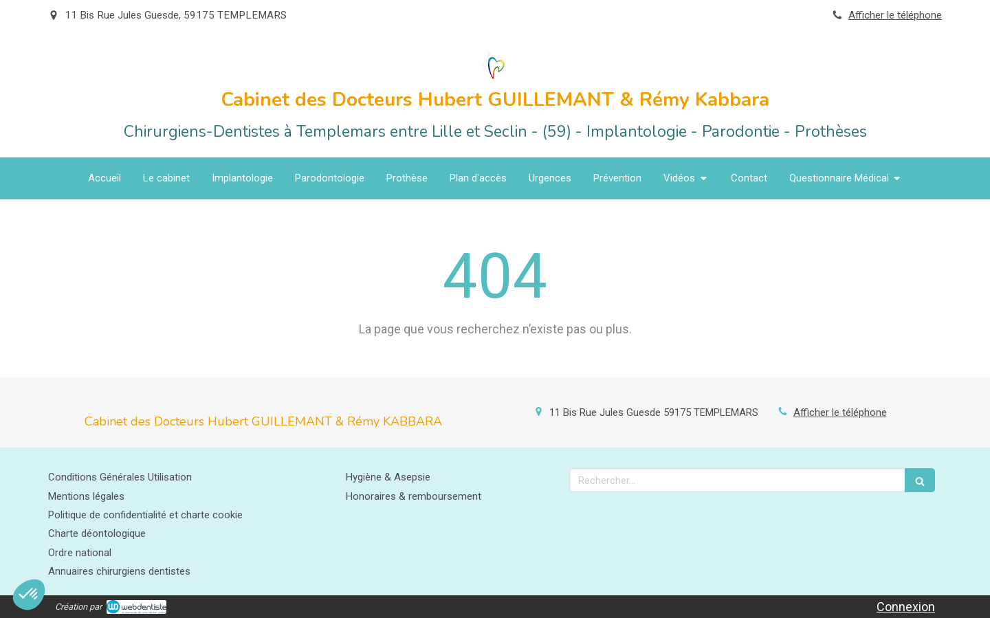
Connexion (906, 606)
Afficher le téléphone (895, 15)
